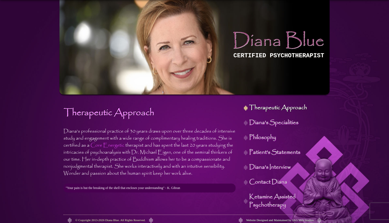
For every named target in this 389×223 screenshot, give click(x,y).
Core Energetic (107, 145)
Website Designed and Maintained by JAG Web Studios (280, 220)
